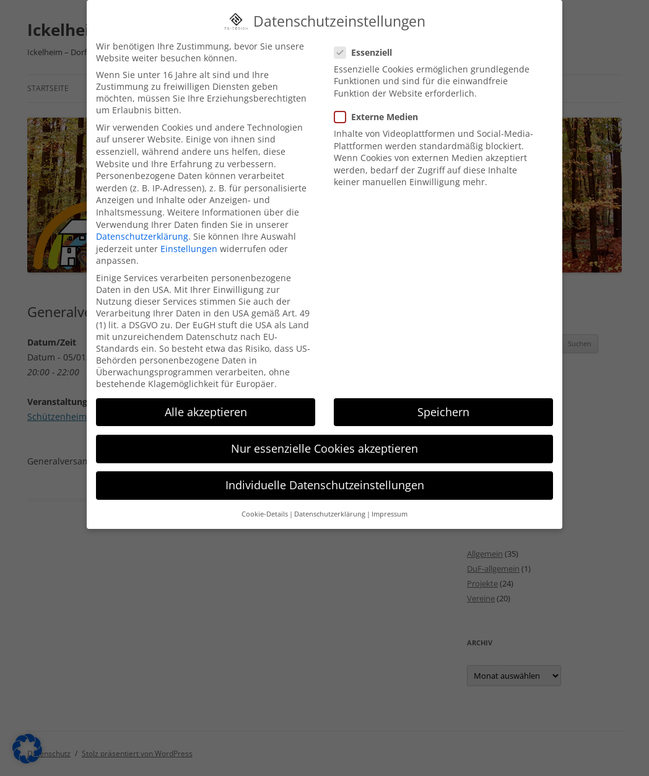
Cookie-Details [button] (265, 496)
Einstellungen (188, 231)
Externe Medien (381, 99)
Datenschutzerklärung (142, 218)
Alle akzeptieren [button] (206, 393)
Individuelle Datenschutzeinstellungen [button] (324, 467)
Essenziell (368, 34)
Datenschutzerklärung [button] (329, 496)
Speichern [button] (443, 393)
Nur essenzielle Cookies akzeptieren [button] (324, 430)
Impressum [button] (389, 496)
